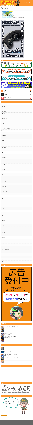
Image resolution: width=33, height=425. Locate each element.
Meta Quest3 (4, 162)
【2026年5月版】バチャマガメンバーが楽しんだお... (11, 354)
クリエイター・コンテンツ (5, 196)
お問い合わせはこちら (4, 415)
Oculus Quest (4, 157)
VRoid (4, 208)
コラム (3, 254)
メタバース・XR (4, 210)
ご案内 (3, 242)
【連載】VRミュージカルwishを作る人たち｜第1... (11, 336)
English (27, 3)
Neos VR (4, 225)
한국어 (29, 3)
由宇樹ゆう (7, 352)
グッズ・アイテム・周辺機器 (6, 128)
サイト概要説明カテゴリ (6, 249)
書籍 (2, 259)
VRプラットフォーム (4, 130)
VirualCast (4, 227)
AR (2, 213)
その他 (3, 244)
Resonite (3, 145)
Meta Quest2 (4, 159)
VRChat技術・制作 (4, 118)
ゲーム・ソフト (4, 203)
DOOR (3, 140)
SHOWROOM (4, 147)
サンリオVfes (4, 193)
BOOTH (3, 198)
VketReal (4, 179)
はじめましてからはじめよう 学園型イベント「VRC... (11, 326)
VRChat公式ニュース (5, 113)
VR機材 (3, 152)
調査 (2, 261)
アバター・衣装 (4, 123)
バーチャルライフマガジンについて (26, 2)
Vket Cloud (4, 176)
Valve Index (3, 169)
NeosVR (3, 142)
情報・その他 (3, 237)
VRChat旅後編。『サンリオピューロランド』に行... (11, 357)
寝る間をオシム (7, 355)
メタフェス (4, 186)
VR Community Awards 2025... (8, 333)
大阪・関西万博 (5, 191)
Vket (2, 174)
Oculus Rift (3, 164)
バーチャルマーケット (6, 181)
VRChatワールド (4, 111)
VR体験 (4, 232)
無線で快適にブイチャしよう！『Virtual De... (10, 351)
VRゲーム (3, 220)
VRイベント (3, 215)
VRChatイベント (4, 106)
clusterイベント (5, 135)
